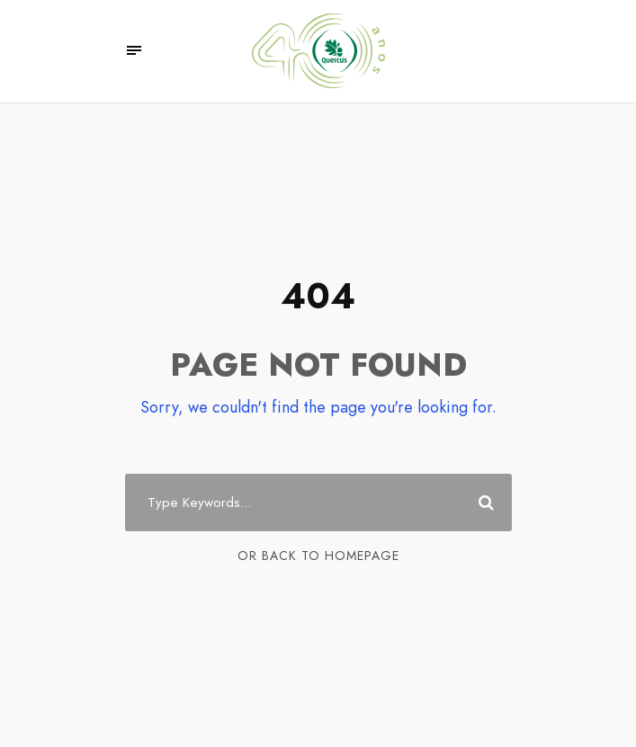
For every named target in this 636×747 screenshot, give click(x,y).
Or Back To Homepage (318, 556)
